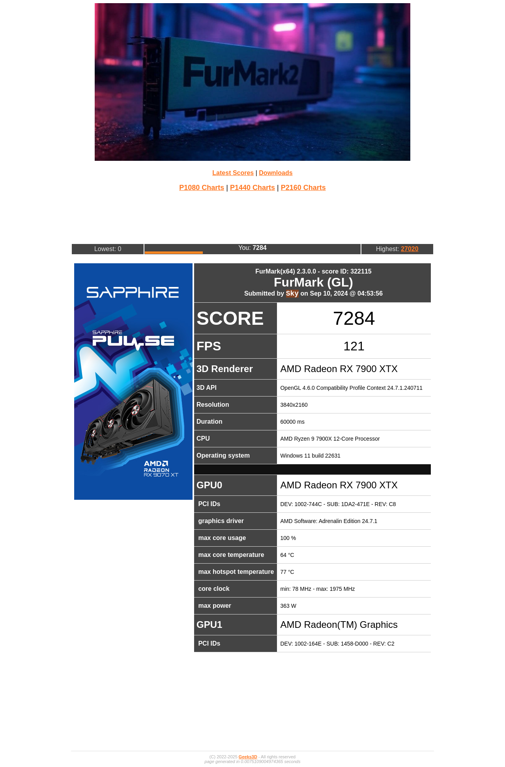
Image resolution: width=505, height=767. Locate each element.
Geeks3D (248, 756)
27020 (410, 249)
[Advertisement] (252, 217)
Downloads (275, 172)
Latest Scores (233, 172)
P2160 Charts (303, 188)
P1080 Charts (201, 188)
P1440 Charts (252, 188)
